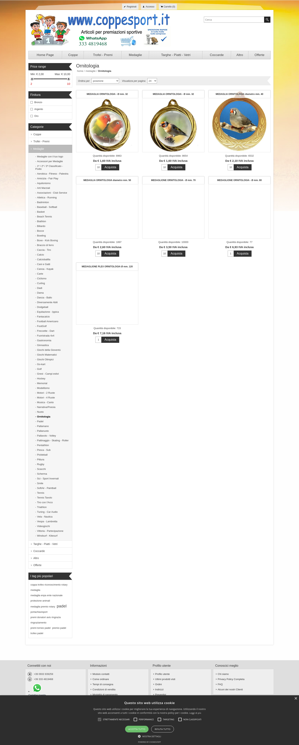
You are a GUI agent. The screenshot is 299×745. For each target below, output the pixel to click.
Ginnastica (43, 345)
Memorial (42, 383)
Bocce (40, 230)
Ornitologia (43, 416)
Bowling (41, 235)
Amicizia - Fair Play (47, 178)
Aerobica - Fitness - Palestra (52, 173)
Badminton (43, 202)
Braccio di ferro (45, 245)
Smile (40, 483)
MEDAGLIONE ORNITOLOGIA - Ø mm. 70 (173, 180)
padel (61, 606)
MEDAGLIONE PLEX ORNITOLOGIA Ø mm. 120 (107, 266)
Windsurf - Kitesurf (47, 535)
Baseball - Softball (47, 207)
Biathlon (41, 221)
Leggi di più (195, 712)
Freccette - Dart (45, 330)
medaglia (35, 590)
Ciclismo (41, 278)
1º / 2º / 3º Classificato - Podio (49, 167)
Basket (41, 211)
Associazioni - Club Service (52, 192)
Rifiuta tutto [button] (162, 729)
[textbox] (234, 20)
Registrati (132, 6)
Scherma (42, 473)
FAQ (220, 684)
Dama (40, 292)
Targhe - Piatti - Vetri (45, 544)
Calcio (40, 254)
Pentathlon (43, 445)
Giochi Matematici (47, 354)
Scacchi (41, 469)
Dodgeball (42, 307)
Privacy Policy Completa (231, 679)
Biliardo (41, 226)
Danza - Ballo (44, 297)
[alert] (149, 720)
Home (80, 71)
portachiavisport (39, 612)
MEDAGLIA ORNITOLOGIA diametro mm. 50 (107, 180)
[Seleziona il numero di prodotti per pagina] (152, 80)
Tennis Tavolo (44, 497)
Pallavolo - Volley (46, 435)
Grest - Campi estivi (48, 373)
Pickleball (42, 454)
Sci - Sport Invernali (48, 478)
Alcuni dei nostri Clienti (230, 689)
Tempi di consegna (102, 684)
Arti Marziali (43, 188)
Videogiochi (43, 526)
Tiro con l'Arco (45, 502)
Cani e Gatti (43, 264)
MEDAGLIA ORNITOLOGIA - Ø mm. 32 (107, 94)
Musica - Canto (45, 402)
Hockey (41, 378)
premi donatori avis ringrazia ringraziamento (46, 620)
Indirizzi (159, 689)
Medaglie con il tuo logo (50, 156)
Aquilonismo (44, 183)
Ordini (158, 684)
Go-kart (41, 364)
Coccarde (39, 551)
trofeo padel (37, 633)
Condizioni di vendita (103, 689)
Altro (36, 558)
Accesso (150, 6)
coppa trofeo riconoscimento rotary (49, 584)
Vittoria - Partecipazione (50, 531)
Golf (39, 369)
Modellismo (43, 388)
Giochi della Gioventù (49, 349)
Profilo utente (162, 674)
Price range (38, 66)
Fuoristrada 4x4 (45, 335)
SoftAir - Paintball (46, 488)
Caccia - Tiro (44, 249)
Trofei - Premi (41, 141)
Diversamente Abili (47, 302)
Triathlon (42, 507)
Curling (41, 283)
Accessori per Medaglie (50, 161)
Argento (38, 109)
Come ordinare (100, 679)
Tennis (40, 492)
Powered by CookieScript (149, 742)
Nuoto (40, 411)
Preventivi (160, 694)
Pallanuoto (43, 430)
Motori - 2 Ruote (46, 392)
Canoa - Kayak (45, 269)
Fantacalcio (43, 316)
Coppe (37, 134)
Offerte (37, 565)
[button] (149, 736)
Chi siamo (223, 674)
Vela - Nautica (44, 516)
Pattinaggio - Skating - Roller (52, 440)
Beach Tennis (44, 216)
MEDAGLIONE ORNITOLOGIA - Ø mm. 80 (239, 180)
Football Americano (47, 321)
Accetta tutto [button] (136, 729)
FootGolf (42, 326)
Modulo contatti (100, 674)
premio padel (59, 628)
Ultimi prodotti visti (165, 679)
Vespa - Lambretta (47, 521)
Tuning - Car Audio (47, 511)
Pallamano (43, 426)
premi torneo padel (41, 628)
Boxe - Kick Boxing (47, 240)
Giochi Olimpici (45, 359)
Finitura (35, 94)
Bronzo (38, 102)
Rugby (40, 464)
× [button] (295, 698)
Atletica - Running (47, 197)
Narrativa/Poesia (46, 407)
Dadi (39, 288)
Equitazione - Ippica (48, 311)
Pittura (40, 459)
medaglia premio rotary (43, 606)
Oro (36, 116)
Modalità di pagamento (105, 694)
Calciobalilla (43, 259)
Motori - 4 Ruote (46, 397)
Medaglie (38, 148)
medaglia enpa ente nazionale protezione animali (47, 598)
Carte (40, 273)
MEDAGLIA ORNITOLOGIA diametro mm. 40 (239, 94)
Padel (40, 421)
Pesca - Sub (44, 450)
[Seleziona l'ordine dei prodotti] (105, 80)
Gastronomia (44, 340)
